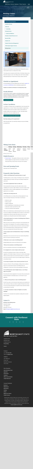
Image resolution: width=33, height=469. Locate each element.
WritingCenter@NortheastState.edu (13, 309)
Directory (12, 4)
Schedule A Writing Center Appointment (12, 115)
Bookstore (6, 385)
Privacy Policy (6, 343)
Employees (17, 4)
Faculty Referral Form (8, 100)
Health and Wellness (10, 33)
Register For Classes (7, 393)
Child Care (7, 26)
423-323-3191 (8, 352)
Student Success (7, 395)
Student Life (7, 40)
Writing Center (12, 15)
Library (5, 391)
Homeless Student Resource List (11, 35)
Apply (28, 4)
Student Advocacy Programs (10, 21)
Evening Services (8, 31)
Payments (24, 4)
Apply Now (6, 371)
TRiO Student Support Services (11, 45)
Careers (5, 346)
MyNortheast (7, 4)
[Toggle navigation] (28, 7)
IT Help (20, 4)
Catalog (5, 390)
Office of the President (8, 376)
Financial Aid (6, 373)
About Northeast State (8, 370)
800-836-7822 (10, 354)
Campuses (6, 375)
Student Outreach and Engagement (12, 43)
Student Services (6, 15)
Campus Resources (7, 378)
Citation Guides (8, 158)
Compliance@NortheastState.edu (16, 404)
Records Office (8, 38)
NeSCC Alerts (6, 388)
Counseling (8, 28)
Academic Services (8, 24)
